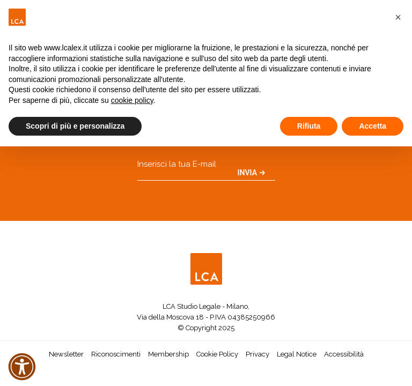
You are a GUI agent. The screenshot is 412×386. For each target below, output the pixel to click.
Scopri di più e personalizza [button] (75, 126)
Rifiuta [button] (309, 126)
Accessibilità (344, 354)
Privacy (257, 354)
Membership (168, 354)
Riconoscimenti (116, 354)
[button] (398, 17)
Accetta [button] (372, 126)
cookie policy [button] (132, 100)
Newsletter (66, 354)
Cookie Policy (217, 354)
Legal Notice (297, 354)
